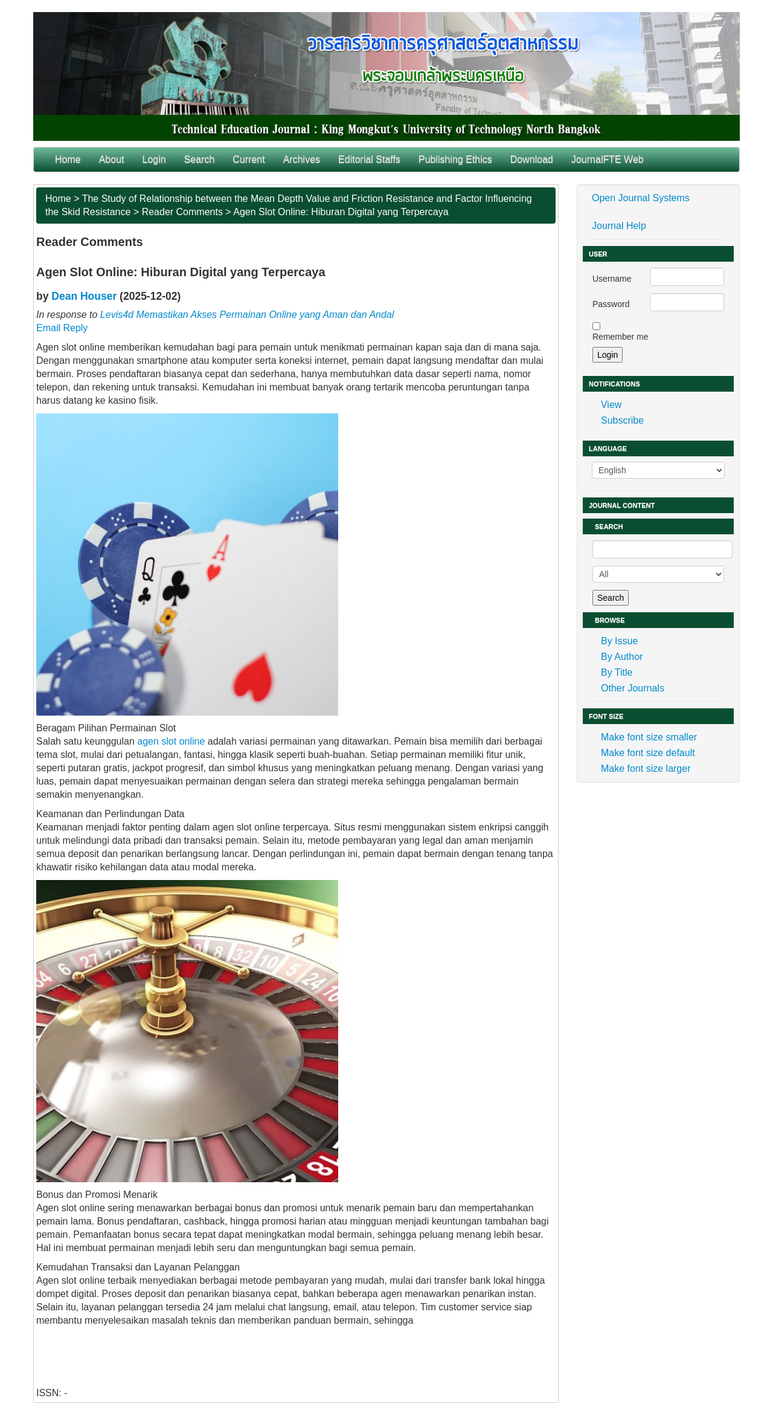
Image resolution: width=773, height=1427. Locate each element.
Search (199, 159)
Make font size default (648, 753)
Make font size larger (646, 768)
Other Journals (632, 688)
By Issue (619, 641)
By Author (622, 657)
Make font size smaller (649, 737)
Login (154, 159)
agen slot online (171, 741)
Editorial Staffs (369, 159)
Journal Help (619, 226)
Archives (301, 159)
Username (612, 278)
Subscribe (622, 420)
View (611, 405)
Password (610, 304)
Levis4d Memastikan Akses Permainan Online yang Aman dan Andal (247, 314)
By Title (616, 672)
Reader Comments (182, 212)
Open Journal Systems (641, 198)
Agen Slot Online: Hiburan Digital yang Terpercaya (340, 212)
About (111, 159)
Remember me (620, 336)
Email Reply (62, 328)
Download (531, 159)
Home (68, 159)
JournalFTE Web (607, 159)
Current (249, 159)
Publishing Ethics (455, 159)
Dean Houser (84, 296)
